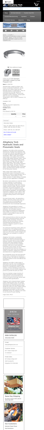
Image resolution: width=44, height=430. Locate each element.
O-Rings (26, 369)
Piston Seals (27, 379)
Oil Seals (26, 373)
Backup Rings (27, 366)
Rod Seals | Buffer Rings (30, 387)
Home (3, 34)
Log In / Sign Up (7, 378)
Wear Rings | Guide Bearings (31, 406)
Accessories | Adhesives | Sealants (30, 362)
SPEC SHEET (6, 134)
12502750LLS (5, 106)
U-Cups (26, 399)
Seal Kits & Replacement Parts (32, 393)
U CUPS (8, 34)
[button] (40, 9)
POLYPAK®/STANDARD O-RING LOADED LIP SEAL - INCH (10, 36)
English (8, 2)
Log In (39, 1)
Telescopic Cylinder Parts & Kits (32, 396)
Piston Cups (27, 376)
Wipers (25, 409)
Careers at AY (7, 369)
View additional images (14, 67)
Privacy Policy (7, 363)
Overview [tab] (4, 120)
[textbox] (20, 8)
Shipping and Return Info (9, 366)
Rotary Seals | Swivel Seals (31, 390)
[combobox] (21, 8)
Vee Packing (27, 403)
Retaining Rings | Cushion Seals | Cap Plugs (31, 383)
